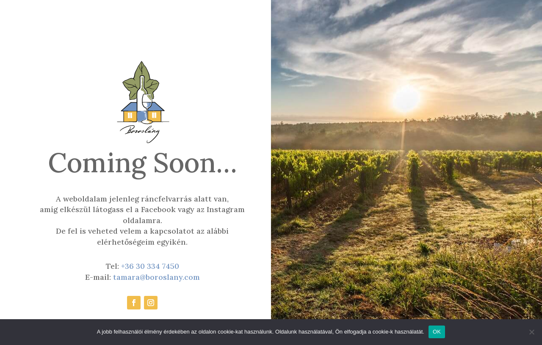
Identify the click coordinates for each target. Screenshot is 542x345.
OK (437, 331)
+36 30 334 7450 (150, 266)
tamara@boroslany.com (156, 277)
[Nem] (531, 332)
